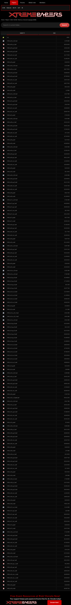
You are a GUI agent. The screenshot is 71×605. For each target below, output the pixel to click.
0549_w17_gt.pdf (11, 217)
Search (64, 25)
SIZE (54, 33)
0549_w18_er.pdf (11, 196)
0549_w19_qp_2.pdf (12, 154)
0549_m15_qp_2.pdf (12, 560)
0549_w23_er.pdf (11, 90)
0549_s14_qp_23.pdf (12, 323)
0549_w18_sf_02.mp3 (12, 175)
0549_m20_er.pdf (11, 450)
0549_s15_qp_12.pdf (12, 288)
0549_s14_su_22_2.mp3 (13, 316)
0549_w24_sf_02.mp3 (12, 41)
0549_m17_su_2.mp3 (12, 507)
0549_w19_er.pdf (11, 171)
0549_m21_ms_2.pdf (12, 415)
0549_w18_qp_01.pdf (12, 182)
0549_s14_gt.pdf (11, 365)
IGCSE (15, 19)
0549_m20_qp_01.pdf (12, 436)
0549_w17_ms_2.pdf (12, 210)
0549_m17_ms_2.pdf (12, 517)
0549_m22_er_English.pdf (13, 397)
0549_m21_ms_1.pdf (12, 418)
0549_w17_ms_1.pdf (12, 214)
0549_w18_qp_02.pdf (12, 178)
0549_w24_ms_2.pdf (12, 55)
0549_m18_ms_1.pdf (12, 496)
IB (22, 8)
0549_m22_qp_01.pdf (12, 383)
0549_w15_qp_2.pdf (12, 249)
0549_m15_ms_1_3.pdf (12, 574)
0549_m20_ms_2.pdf (12, 440)
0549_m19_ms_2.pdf (12, 464)
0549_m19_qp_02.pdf (12, 457)
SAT (19, 8)
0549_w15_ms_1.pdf (12, 260)
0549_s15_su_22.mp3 (12, 274)
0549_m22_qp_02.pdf (12, 380)
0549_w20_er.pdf (11, 143)
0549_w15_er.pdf (11, 267)
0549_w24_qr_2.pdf (11, 44)
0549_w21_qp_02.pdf (12, 101)
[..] (8, 37)
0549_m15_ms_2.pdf (12, 570)
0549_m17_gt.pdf (11, 524)
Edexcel (9, 8)
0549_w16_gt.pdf (11, 238)
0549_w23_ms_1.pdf (12, 83)
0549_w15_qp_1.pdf (12, 252)
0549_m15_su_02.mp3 (12, 556)
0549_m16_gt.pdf (11, 549)
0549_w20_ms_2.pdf (12, 132)
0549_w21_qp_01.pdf (12, 104)
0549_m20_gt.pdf (11, 447)
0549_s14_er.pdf (11, 369)
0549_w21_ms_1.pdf (12, 111)
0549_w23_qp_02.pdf (12, 72)
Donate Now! (54, 602)
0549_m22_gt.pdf (11, 394)
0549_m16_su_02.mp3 (12, 531)
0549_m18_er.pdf (11, 503)
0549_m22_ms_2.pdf (12, 387)
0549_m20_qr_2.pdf (11, 429)
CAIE (3, 8)
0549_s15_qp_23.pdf (12, 277)
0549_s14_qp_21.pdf (12, 330)
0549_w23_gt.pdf (11, 86)
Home (6, 2)
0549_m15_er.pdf (11, 588)
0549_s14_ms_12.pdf (12, 358)
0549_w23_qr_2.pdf (11, 69)
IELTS (14, 8)
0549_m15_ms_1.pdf (12, 581)
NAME (22, 33)
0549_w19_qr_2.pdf (11, 150)
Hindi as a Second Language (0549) (27, 19)
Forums (22, 2)
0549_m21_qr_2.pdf (11, 404)
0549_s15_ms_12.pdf (12, 302)
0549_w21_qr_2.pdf (11, 97)
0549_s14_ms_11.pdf (12, 362)
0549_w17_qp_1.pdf (12, 207)
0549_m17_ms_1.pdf (12, 521)
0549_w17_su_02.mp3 (12, 199)
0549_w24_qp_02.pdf (12, 48)
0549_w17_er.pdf (11, 221)
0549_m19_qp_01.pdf (12, 461)
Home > (3, 19)
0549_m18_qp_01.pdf (12, 489)
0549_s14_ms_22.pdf (12, 348)
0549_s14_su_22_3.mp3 (13, 312)
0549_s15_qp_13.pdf (12, 284)
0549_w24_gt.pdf (11, 62)
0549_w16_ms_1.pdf (12, 235)
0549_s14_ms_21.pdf (12, 351)
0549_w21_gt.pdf (11, 115)
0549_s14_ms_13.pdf (12, 355)
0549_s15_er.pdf (11, 309)
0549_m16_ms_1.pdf (12, 546)
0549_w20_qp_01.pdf (12, 129)
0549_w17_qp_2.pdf (12, 203)
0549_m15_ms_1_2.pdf (12, 577)
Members (42, 2)
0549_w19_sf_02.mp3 (12, 146)
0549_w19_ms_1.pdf (12, 164)
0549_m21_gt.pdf (11, 422)
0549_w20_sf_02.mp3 (12, 118)
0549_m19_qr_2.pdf (11, 454)
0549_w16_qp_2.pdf (12, 224)
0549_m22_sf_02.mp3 (12, 373)
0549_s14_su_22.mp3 (12, 320)
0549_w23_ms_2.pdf (12, 79)
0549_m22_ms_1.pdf (12, 390)
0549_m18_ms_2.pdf (12, 493)
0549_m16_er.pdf (11, 553)
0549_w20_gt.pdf (11, 139)
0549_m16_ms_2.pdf (12, 542)
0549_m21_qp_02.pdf (12, 408)
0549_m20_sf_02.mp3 (12, 426)
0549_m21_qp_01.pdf (12, 411)
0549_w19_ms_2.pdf (12, 161)
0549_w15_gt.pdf (11, 263)
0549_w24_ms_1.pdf (12, 58)
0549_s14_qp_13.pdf (12, 334)
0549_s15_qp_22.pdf (12, 281)
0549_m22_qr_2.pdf (11, 376)
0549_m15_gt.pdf (11, 584)
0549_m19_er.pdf (11, 475)
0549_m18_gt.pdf (11, 500)
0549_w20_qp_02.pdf (12, 125)
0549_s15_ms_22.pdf (12, 295)
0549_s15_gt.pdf (11, 305)
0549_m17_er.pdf (11, 528)
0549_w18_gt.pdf (11, 192)
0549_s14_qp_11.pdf (12, 341)
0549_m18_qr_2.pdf (11, 482)
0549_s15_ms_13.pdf (12, 298)
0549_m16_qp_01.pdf (12, 539)
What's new (32, 2)
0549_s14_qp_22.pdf (12, 327)
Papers (14, 2)
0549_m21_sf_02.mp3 (12, 401)
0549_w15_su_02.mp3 (12, 245)
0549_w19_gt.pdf (11, 168)
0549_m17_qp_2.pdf (12, 510)
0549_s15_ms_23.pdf (12, 291)
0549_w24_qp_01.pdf (12, 51)
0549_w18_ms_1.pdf (12, 189)
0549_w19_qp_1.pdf (12, 157)
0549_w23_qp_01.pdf (12, 76)
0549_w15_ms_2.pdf (12, 256)
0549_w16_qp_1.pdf (12, 228)
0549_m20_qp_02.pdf (12, 433)
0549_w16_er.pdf (11, 242)
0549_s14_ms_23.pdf (12, 344)
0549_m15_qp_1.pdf (12, 567)
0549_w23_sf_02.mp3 (12, 65)
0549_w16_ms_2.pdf (12, 231)
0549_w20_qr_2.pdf (11, 122)
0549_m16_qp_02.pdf (12, 535)
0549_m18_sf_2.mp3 (12, 479)
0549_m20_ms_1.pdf (12, 443)
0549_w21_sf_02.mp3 (12, 93)
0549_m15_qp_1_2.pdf (12, 563)
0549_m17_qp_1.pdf (12, 514)
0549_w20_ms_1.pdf (12, 136)
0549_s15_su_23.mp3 (12, 270)
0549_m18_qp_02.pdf (12, 486)
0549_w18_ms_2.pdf (12, 185)
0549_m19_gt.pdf (11, 471)
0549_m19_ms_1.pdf (12, 468)
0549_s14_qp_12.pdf (12, 337)
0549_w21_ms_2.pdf (12, 108)
